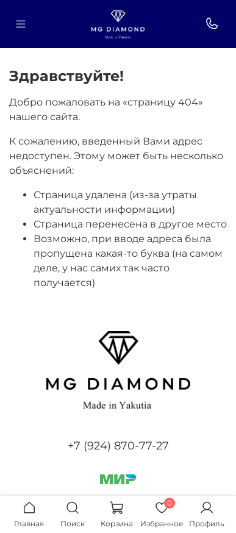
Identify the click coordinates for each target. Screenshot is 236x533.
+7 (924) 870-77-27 (118, 446)
